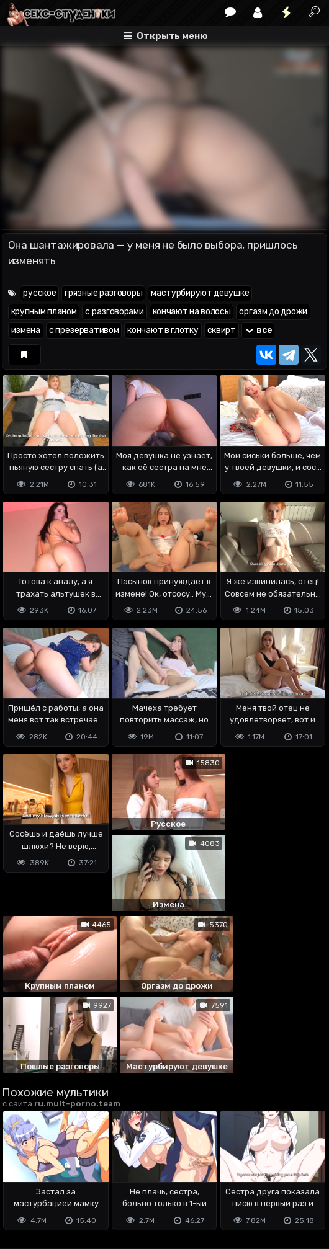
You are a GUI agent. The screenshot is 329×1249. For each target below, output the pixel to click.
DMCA (22, 1176)
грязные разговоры (103, 293)
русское (39, 293)
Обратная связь (131, 1176)
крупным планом (44, 311)
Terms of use (65, 1176)
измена (25, 330)
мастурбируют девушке (200, 293)
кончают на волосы (192, 311)
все (258, 330)
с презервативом (84, 330)
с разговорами (114, 311)
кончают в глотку (162, 330)
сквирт (221, 330)
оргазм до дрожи (273, 311)
